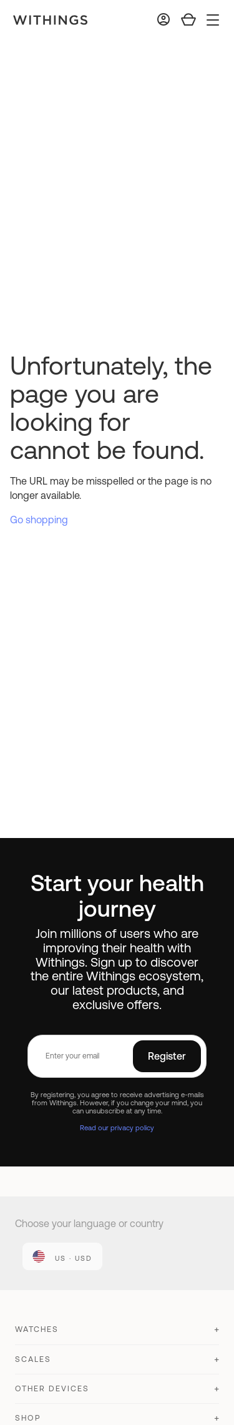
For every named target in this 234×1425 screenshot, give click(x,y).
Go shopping (39, 519)
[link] (62, 1256)
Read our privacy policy (117, 1127)
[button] (117, 1334)
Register (167, 1056)
